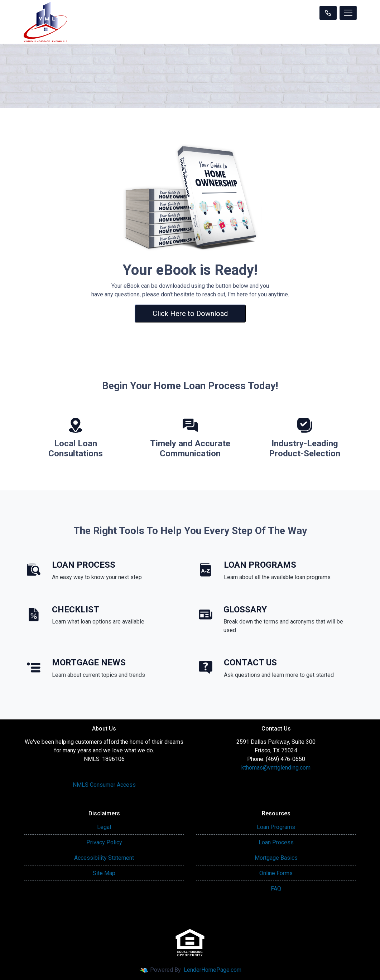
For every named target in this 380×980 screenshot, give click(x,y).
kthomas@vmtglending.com (276, 767)
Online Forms (276, 873)
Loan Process (276, 842)
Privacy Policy (104, 842)
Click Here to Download (190, 313)
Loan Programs (276, 827)
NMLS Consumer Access (104, 784)
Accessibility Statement (104, 857)
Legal (104, 827)
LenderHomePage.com (212, 969)
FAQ (276, 888)
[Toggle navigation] (348, 13)
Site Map (104, 873)
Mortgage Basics (276, 857)
